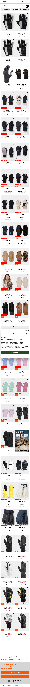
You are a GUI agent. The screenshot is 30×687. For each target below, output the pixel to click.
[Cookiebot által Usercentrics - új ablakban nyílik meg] (24, 330)
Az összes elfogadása (15, 352)
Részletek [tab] (15, 333)
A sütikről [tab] (25, 333)
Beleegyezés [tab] (5, 333)
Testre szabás (15, 355)
